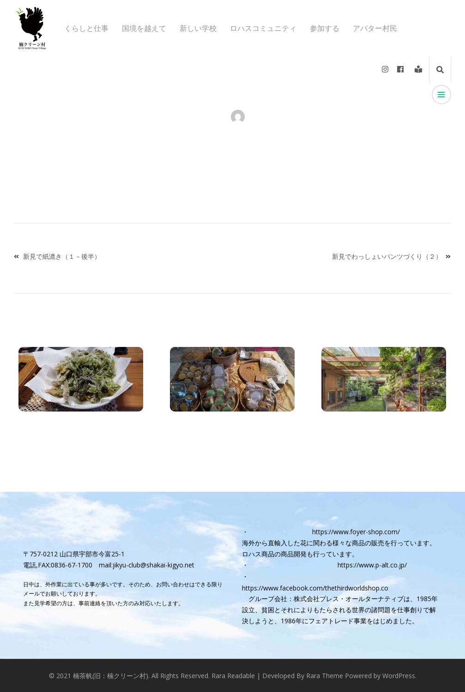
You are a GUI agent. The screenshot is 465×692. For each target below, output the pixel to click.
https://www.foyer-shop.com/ (356, 531)
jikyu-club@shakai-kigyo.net (153, 565)
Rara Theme (324, 675)
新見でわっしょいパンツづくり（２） (387, 256)
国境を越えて (144, 28)
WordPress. (399, 675)
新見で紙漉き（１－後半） (62, 256)
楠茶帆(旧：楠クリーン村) (110, 675)
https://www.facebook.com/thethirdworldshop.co (315, 588)
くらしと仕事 (86, 28)
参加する (324, 28)
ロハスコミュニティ (263, 28)
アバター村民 (375, 28)
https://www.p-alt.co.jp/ (372, 565)
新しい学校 (198, 28)
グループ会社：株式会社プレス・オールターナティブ (326, 598)
